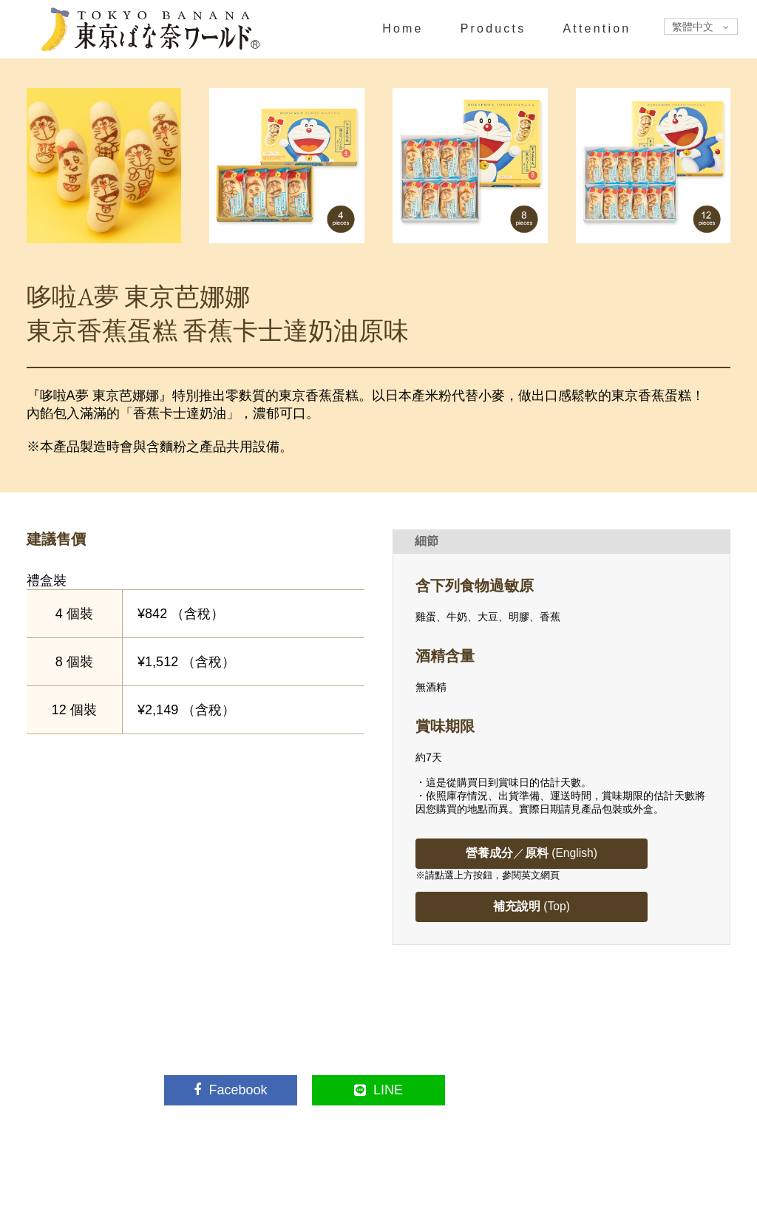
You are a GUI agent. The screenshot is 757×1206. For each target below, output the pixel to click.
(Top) (534, 906)
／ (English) (533, 853)
